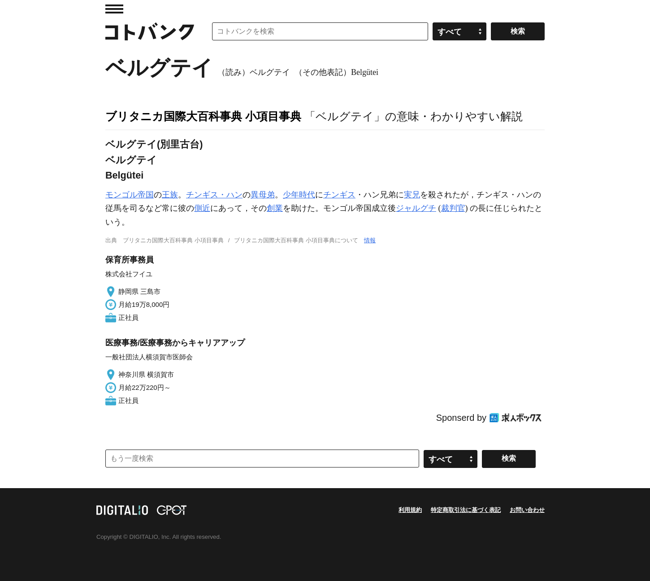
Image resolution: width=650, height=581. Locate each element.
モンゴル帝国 (129, 194)
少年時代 (299, 194)
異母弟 (263, 194)
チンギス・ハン (214, 194)
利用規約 (410, 510)
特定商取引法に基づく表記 (466, 510)
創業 (275, 208)
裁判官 (453, 208)
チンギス (339, 194)
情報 (370, 240)
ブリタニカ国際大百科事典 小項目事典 (203, 116)
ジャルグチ (416, 208)
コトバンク (149, 31)
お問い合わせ (527, 510)
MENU (114, 9)
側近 (202, 208)
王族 (170, 194)
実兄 (412, 194)
